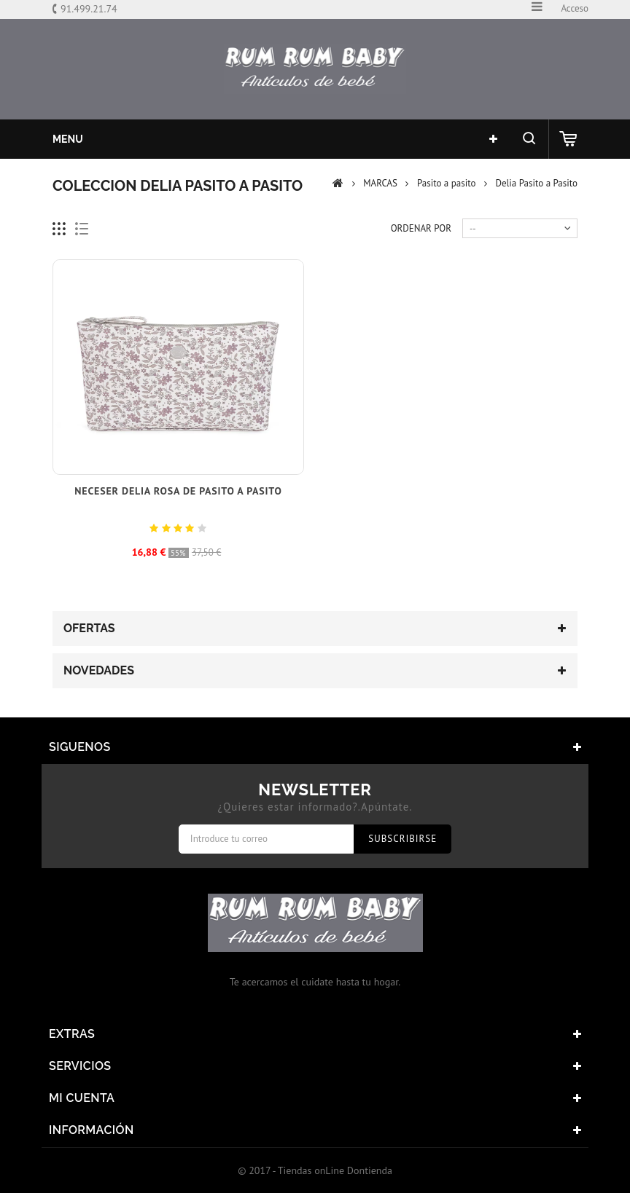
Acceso (574, 8)
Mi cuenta (81, 1098)
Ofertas (89, 628)
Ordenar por (421, 228)
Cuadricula (59, 229)
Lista (82, 229)
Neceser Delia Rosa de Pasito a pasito (177, 490)
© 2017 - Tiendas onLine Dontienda (315, 1170)
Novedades (98, 670)
